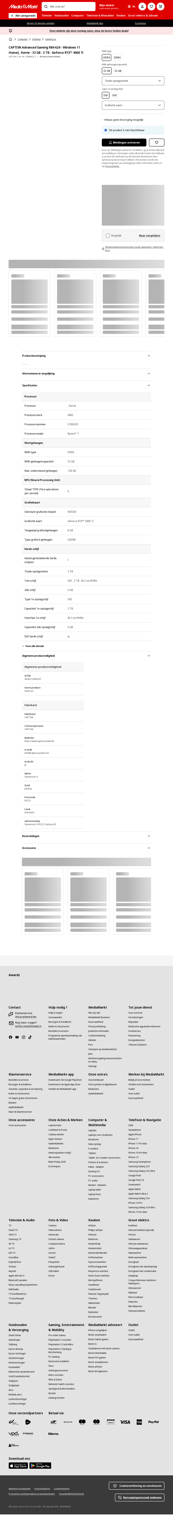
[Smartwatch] (134, 1189)
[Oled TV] (13, 1239)
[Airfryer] (92, 1230)
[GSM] (130, 1130)
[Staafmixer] (93, 1289)
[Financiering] (134, 1040)
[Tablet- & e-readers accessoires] (104, 1162)
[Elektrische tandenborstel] (21, 1376)
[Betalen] (12, 1107)
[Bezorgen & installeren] (59, 1026)
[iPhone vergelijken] (97, 1334)
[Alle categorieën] (23, 15)
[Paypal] (153, 1426)
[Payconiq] (68, 1426)
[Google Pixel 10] (136, 1184)
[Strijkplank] (14, 1390)
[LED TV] (12, 1257)
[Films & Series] (55, 1384)
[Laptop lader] (94, 1194)
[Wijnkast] (132, 1297)
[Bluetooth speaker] (18, 1284)
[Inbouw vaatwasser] (138, 1248)
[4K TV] (11, 1248)
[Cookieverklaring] (96, 1040)
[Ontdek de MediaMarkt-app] (62, 1093)
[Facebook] (12, 1042)
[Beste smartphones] (98, 1366)
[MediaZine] (93, 1093)
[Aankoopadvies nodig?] (59, 1157)
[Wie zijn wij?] (94, 1017)
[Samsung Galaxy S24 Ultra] (141, 1212)
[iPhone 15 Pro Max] (137, 1216)
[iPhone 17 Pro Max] (137, 1148)
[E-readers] (93, 1153)
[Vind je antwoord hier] (25, 1021)
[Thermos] (92, 1303)
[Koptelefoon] (15, 1266)
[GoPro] (51, 1252)
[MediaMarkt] (23, 6)
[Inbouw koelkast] (136, 1315)
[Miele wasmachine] (137, 1262)
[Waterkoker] (94, 1307)
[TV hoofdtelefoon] (17, 1298)
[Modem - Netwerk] (97, 1189)
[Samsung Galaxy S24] (139, 1202)
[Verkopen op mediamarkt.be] (102, 1053)
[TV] (10, 1230)
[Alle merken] (54, 1161)
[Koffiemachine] (95, 1262)
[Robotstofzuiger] (17, 1367)
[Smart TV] (13, 1234)
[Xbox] (51, 1370)
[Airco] (11, 1394)
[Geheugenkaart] (56, 1271)
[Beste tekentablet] (97, 1357)
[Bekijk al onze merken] (139, 1084)
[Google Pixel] (134, 1180)
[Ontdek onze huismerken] (141, 1089)
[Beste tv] (92, 1348)
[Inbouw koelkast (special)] (141, 1234)
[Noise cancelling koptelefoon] (23, 1289)
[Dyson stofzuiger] (17, 1358)
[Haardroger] (14, 1344)
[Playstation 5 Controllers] (60, 1349)
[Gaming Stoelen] (56, 1402)
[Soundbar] (13, 1262)
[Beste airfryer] (95, 1371)
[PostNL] (28, 1426)
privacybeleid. (112, 170)
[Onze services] (135, 1017)
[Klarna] (53, 1438)
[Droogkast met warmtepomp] (142, 1271)
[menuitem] (46, 15)
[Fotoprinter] (54, 1266)
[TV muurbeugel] (16, 1303)
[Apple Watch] (134, 1193)
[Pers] (90, 1049)
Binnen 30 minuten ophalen (40, 23)
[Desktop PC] (94, 1176)
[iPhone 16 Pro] (135, 1207)
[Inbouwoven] (134, 1292)
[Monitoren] (93, 1144)
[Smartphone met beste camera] (103, 1353)
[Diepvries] (133, 1306)
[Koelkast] (132, 1230)
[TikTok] (31, 1042)
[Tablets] (92, 1157)
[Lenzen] (52, 1257)
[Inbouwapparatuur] (138, 1252)
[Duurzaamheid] (95, 1026)
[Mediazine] (53, 1152)
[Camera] (52, 1230)
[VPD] (14, 1438)
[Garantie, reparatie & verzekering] (25, 1093)
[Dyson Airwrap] (16, 1353)
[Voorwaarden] (55, 1022)
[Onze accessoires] (17, 1130)
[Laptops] (92, 1135)
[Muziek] (52, 1397)
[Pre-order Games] (57, 1339)
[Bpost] (14, 1426)
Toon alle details (33, 650)
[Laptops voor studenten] (100, 1139)
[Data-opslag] (94, 1148)
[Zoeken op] (46, 6)
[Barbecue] (93, 1243)
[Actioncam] (53, 1239)
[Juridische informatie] (98, 1035)
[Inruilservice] (134, 1035)
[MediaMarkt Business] (99, 1022)
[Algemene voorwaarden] (19, 1493)
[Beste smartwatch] (97, 1339)
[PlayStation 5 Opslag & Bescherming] (66, 1355)
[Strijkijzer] (13, 1385)
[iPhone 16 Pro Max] (137, 1157)
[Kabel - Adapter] (96, 1171)
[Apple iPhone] (135, 1139)
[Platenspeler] (15, 1307)
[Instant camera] (56, 1243)
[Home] (11, 39)
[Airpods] (12, 1275)
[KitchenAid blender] (97, 1257)
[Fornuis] (132, 1239)
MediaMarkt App (95, 23)
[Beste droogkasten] (98, 1375)
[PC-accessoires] (96, 1180)
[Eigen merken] (55, 1143)
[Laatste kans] (54, 1130)
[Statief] (51, 1262)
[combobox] (71, 6)
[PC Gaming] (54, 1361)
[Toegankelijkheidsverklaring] (71, 1498)
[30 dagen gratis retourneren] (23, 1102)
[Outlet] (131, 1093)
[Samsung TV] (15, 1243)
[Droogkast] (133, 1266)
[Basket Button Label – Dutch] (160, 6)
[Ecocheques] (54, 1171)
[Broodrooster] (95, 1321)
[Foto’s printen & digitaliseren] (102, 1089)
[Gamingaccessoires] (58, 1375)
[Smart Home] (15, 1339)
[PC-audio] (93, 1185)
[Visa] (125, 1426)
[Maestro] (82, 1426)
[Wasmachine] (134, 1257)
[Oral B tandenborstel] (19, 1381)
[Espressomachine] (97, 1266)
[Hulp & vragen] (55, 1017)
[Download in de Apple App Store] (64, 1089)
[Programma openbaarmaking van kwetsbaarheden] (66, 1042)
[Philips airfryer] (95, 1234)
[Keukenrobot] (94, 1252)
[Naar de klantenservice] (20, 1116)
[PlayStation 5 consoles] (59, 1344)
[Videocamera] (55, 1234)
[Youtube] (18, 1042)
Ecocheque (140, 23)
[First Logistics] (14, 1450)
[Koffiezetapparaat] (97, 1271)
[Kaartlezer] (93, 1203)
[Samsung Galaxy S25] (139, 1171)
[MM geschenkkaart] (111, 1426)
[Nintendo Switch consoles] (61, 1388)
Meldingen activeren (124, 147)
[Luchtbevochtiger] (17, 1408)
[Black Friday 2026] (57, 1166)
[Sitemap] (92, 1070)
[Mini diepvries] (135, 1310)
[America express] (139, 1426)
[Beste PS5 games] (97, 1362)
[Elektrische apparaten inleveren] (144, 1031)
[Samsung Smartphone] (139, 1166)
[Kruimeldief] (14, 1371)
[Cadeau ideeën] (56, 1139)
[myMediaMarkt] (16, 1111)
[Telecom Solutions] (137, 1049)
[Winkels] (92, 1044)
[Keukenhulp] (94, 1248)
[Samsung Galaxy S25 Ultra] (141, 1175)
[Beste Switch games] (98, 1344)
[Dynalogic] (28, 1438)
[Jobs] (90, 1058)
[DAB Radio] (14, 1294)
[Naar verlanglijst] (151, 6)
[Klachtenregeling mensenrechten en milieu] (106, 1064)
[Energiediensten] (136, 1044)
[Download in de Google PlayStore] (65, 1084)
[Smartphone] (134, 1134)
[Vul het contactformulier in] (28, 1030)
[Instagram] (25, 1042)
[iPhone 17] (133, 1143)
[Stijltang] (13, 1349)
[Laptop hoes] (94, 1198)
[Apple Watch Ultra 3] (138, 1198)
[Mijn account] (142, 6)
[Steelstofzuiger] (16, 1362)
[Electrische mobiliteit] (58, 1366)
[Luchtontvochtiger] (18, 1403)
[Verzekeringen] (135, 1022)
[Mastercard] (96, 1426)
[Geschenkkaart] (96, 1084)
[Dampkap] (133, 1280)
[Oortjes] (12, 1271)
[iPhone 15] (133, 1161)
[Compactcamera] (56, 1248)
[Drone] (51, 1280)
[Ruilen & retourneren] (58, 1031)
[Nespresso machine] (98, 1275)
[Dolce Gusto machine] (98, 1280)
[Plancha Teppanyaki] (98, 1298)
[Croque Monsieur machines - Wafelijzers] (146, 1286)
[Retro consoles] (55, 1379)
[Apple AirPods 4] (16, 1280)
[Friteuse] (92, 1239)
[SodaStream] (94, 1294)
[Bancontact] (53, 1426)
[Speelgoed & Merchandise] (61, 1393)
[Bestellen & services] (58, 1035)
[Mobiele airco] (15, 1399)
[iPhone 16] (133, 1152)
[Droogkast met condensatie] (142, 1275)
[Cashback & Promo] (57, 1134)
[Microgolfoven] (95, 1284)
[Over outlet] (134, 1098)
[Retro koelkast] (135, 1301)
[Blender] (92, 1312)
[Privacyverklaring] (97, 1031)
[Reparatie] (133, 1026)
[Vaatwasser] (134, 1243)
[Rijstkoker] (93, 1316)
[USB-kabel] (53, 1275)
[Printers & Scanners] (98, 1166)
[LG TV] (11, 1252)
